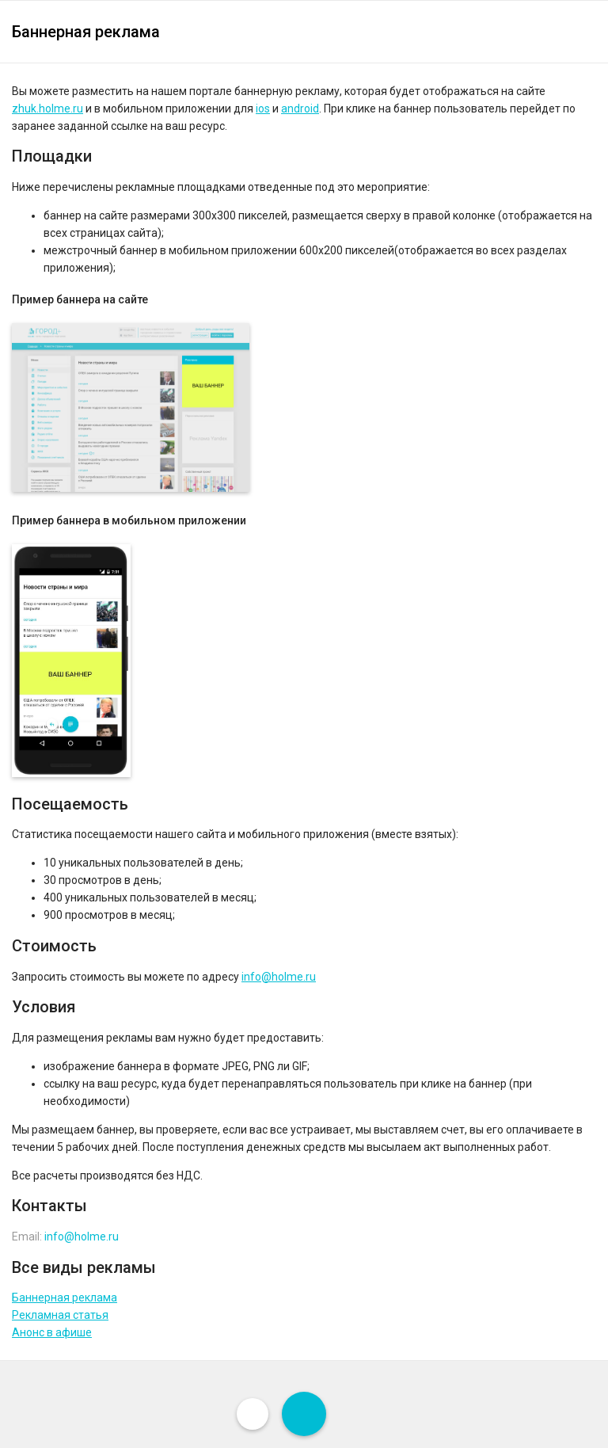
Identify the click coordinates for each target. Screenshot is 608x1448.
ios (263, 108)
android (300, 108)
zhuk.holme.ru (47, 108)
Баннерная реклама (64, 1297)
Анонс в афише (52, 1332)
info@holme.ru (278, 976)
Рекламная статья (60, 1315)
